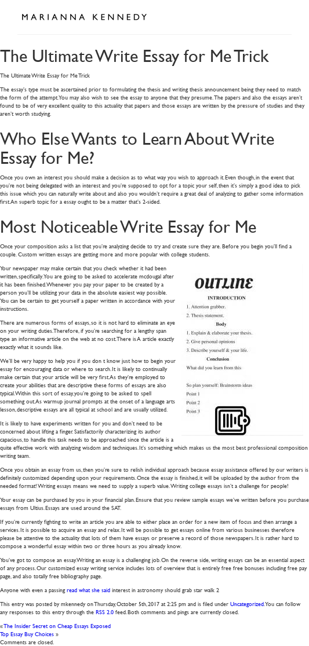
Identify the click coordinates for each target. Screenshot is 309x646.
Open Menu (279, 16)
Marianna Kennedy (84, 17)
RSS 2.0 (105, 611)
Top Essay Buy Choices (27, 633)
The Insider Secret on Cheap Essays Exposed (57, 625)
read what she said (88, 589)
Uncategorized (247, 603)
